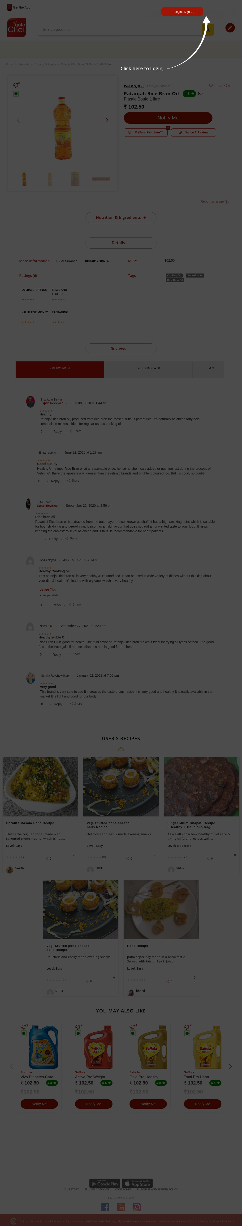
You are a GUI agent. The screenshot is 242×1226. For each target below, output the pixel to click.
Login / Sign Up (184, 12)
